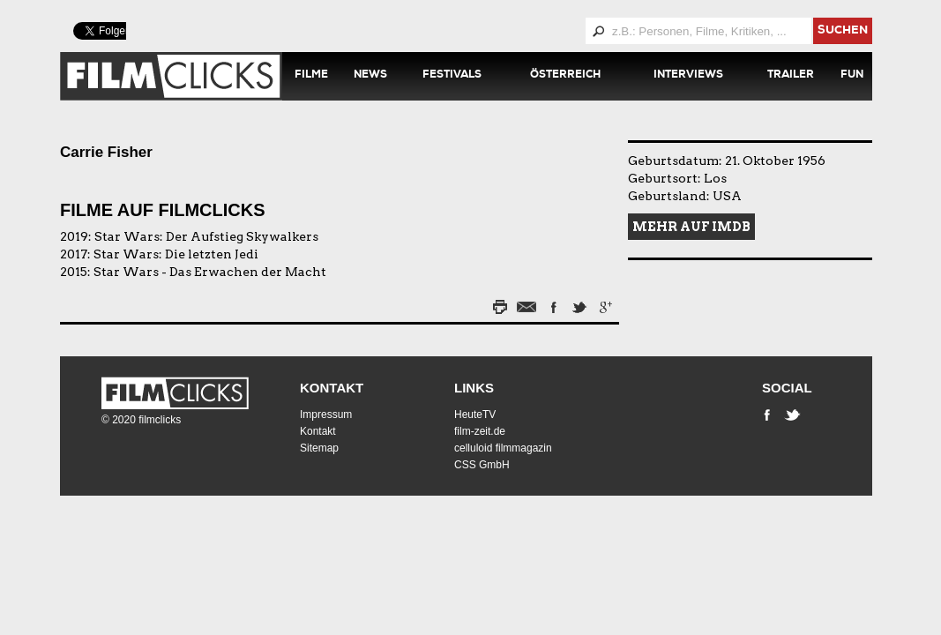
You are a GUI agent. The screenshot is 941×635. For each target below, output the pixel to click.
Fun (851, 76)
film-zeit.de (479, 431)
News (370, 76)
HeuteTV (475, 414)
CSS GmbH (482, 465)
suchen (843, 31)
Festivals (452, 76)
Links (474, 387)
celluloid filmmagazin (503, 448)
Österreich (565, 76)
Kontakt (331, 387)
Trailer (790, 76)
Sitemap (319, 448)
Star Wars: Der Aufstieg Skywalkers (206, 236)
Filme (311, 76)
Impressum (326, 414)
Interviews (688, 76)
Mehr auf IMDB (691, 227)
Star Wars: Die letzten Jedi (175, 254)
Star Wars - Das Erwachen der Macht (209, 272)
